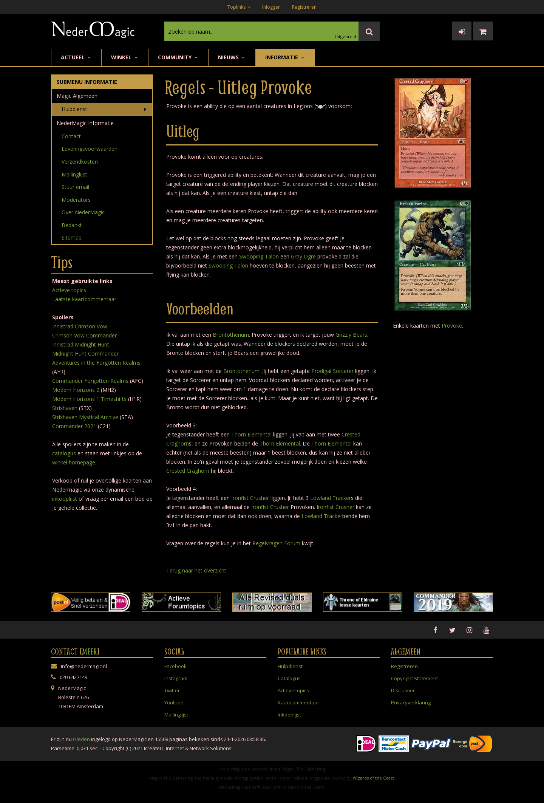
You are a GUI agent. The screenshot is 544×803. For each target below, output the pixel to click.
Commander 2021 (74, 426)
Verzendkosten (80, 161)
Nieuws (232, 57)
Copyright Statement (414, 678)
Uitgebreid (345, 36)
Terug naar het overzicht (196, 570)
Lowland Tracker (330, 497)
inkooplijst (64, 498)
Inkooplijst (289, 714)
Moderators (76, 199)
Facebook (175, 666)
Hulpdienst (74, 109)
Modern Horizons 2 (75, 389)
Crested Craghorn (187, 470)
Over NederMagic (83, 212)
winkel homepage (73, 462)
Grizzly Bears (351, 334)
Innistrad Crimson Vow (79, 326)
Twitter (172, 690)
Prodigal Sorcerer (332, 370)
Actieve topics (69, 290)
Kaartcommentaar (298, 702)
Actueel (76, 57)
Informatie (285, 57)
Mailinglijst (74, 174)
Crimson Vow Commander (84, 335)
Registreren (304, 7)
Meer (89, 651)
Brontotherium (231, 334)
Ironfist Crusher (250, 497)
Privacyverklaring (411, 702)
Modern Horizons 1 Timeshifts (89, 398)
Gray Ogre (303, 256)
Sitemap (72, 237)
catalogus (64, 453)
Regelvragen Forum (276, 543)
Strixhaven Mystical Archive (85, 417)
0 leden (81, 739)
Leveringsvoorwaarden (89, 148)
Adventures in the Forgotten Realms (96, 362)
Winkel (125, 57)
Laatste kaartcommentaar (84, 299)
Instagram (175, 678)
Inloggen (271, 7)
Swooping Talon (259, 256)
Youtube (174, 702)
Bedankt (72, 225)
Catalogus (289, 678)
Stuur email (75, 186)
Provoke (452, 325)
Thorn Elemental (251, 434)
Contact (71, 136)
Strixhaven (64, 408)
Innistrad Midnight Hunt (80, 344)
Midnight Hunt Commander (85, 353)
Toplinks (239, 7)
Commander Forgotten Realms (90, 380)
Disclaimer (403, 690)
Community (178, 57)
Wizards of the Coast (373, 778)
